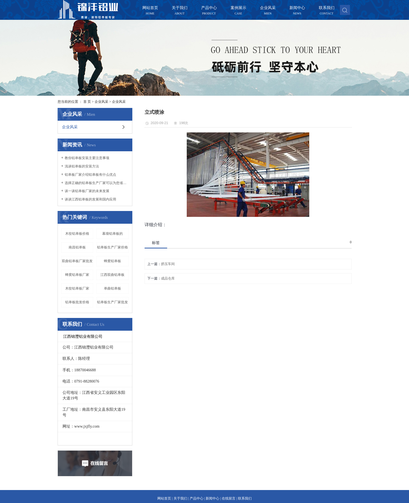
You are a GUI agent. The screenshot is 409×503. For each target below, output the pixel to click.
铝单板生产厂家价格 (112, 247)
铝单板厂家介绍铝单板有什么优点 (90, 174)
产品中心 (209, 8)
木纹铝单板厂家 (77, 288)
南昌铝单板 (77, 247)
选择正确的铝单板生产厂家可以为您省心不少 (97, 183)
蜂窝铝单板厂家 (77, 275)
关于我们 (179, 8)
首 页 (87, 102)
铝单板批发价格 (77, 302)
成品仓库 (168, 278)
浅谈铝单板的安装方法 (82, 166)
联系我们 (327, 8)
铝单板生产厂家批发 (112, 302)
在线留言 (228, 498)
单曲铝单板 (112, 288)
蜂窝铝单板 (112, 261)
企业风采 (268, 8)
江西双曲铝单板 (112, 275)
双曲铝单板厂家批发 (77, 261)
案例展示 (238, 8)
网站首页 (150, 8)
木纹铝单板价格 (77, 233)
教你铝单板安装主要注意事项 (87, 158)
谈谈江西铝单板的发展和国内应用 (90, 199)
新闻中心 (297, 8)
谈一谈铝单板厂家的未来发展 (87, 191)
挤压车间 (168, 264)
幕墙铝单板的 (112, 233)
